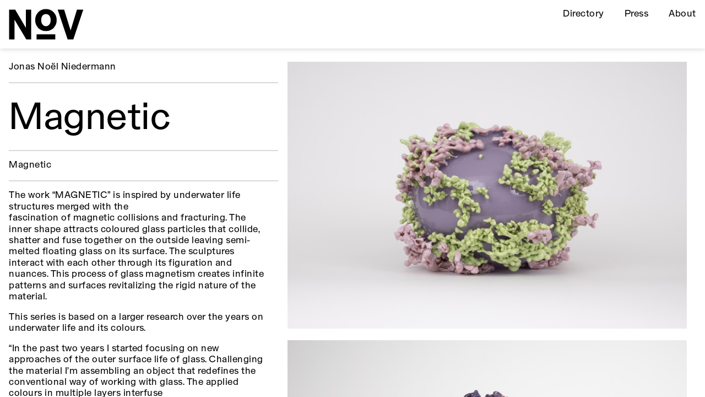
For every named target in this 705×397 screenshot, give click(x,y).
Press (636, 14)
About (682, 14)
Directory (583, 14)
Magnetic (30, 165)
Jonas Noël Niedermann (62, 67)
